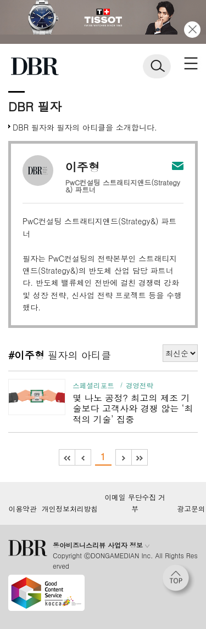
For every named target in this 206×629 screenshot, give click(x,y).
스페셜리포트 (93, 385)
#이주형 (26, 355)
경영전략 (139, 385)
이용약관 (22, 509)
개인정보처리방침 (70, 509)
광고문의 (191, 509)
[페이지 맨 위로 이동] (179, 581)
